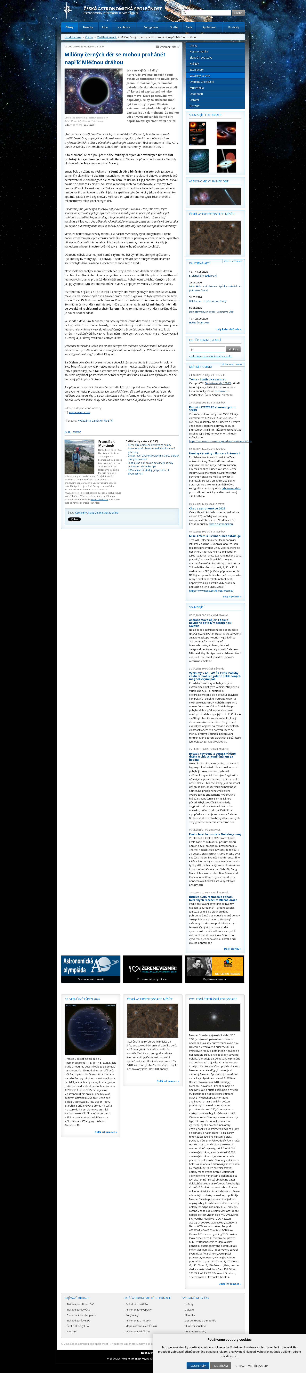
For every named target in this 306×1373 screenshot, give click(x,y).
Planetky (190, 1315)
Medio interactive (133, 1358)
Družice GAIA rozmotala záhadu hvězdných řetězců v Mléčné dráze (213, 898)
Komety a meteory (195, 1331)
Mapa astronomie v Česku (141, 1326)
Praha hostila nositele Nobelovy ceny (215, 834)
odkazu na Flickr (231, 488)
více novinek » (232, 596)
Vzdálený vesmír (107, 37)
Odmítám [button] (221, 1366)
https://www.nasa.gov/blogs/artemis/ (211, 590)
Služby (174, 27)
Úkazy (193, 45)
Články (69, 27)
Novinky (88, 27)
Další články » (232, 948)
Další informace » (106, 1132)
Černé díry (81, 512)
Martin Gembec (216, 402)
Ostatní (194, 100)
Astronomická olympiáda (81, 1315)
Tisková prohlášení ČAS (80, 1304)
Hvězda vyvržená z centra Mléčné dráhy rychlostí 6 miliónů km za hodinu (212, 756)
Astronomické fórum (138, 1331)
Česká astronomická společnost (89, 1343)
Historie (194, 106)
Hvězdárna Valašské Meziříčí (95, 420)
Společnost (209, 27)
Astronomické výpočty (139, 1309)
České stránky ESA (78, 1326)
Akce (105, 27)
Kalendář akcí (199, 263)
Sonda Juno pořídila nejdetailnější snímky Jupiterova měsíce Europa (150, 464)
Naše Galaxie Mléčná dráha (103, 512)
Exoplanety (197, 69)
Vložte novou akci (233, 261)
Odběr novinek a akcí (205, 340)
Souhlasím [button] (198, 1366)
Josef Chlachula (216, 375)
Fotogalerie (151, 27)
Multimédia (197, 88)
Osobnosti (196, 94)
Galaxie (189, 1309)
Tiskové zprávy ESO (78, 1320)
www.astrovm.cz (99, 499)
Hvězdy (194, 63)
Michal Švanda (216, 668)
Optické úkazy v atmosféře (200, 1320)
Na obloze (123, 27)
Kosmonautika (199, 51)
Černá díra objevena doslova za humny (149, 445)
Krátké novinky (200, 367)
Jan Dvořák (214, 829)
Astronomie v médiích (138, 1320)
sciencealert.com (79, 412)
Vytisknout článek (169, 47)
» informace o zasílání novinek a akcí (210, 356)
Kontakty (233, 27)
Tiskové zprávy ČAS (78, 1309)
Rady (189, 27)
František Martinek (94, 46)
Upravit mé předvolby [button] (252, 1366)
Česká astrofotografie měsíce (212, 214)
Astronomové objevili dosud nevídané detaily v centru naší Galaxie (210, 623)
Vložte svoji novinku (232, 364)
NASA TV (72, 1331)
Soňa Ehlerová (216, 504)
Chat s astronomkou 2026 (207, 508)
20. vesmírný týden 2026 (82, 999)
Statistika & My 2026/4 (218, 383)
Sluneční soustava (201, 57)
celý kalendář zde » (228, 329)
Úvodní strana (73, 37)
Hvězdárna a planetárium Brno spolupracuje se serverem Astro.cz (149, 1343)
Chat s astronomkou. (221, 524)
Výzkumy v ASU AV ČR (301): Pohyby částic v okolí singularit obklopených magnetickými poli (215, 676)
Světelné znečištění (202, 82)
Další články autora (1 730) (142, 441)
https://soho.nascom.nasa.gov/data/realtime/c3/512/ (220, 441)
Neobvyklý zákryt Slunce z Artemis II (214, 453)
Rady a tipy (132, 1315)
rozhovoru (221, 391)
